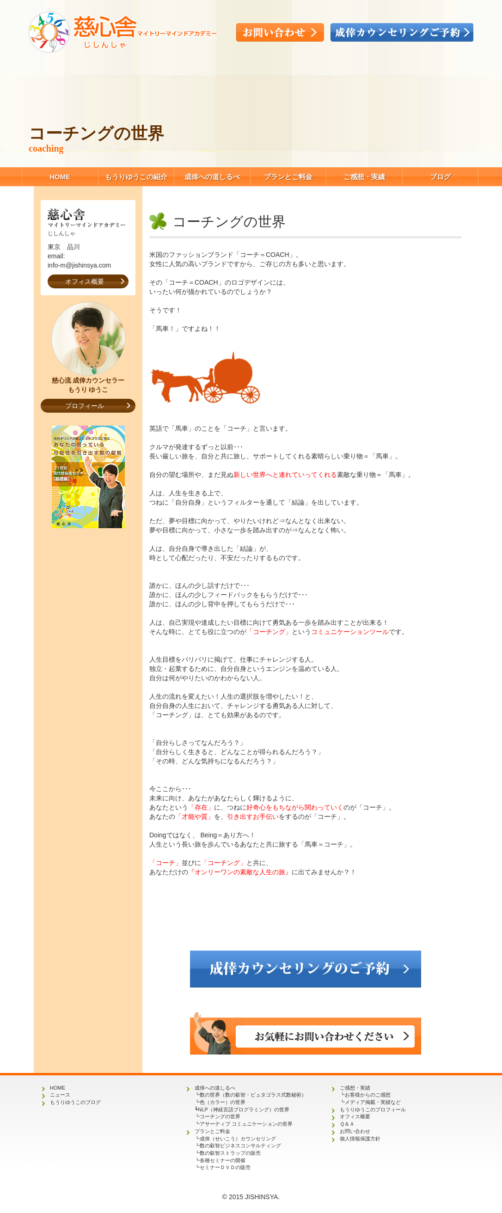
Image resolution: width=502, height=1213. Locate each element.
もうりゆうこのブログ (75, 1102)
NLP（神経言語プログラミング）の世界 (243, 1109)
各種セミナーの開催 (222, 1160)
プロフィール (84, 405)
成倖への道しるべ (212, 177)
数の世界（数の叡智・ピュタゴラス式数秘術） (253, 1094)
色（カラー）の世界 (222, 1102)
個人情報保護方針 (360, 1138)
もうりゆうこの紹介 (136, 177)
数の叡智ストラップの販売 (230, 1153)
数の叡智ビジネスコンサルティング (240, 1145)
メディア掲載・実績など (373, 1102)
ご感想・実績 (364, 177)
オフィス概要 (84, 281)
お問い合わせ (355, 1131)
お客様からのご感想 (368, 1094)
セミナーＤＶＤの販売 (225, 1167)
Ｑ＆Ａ (347, 1124)
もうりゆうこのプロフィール (373, 1109)
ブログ (440, 177)
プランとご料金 (288, 177)
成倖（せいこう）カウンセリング (238, 1138)
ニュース (60, 1094)
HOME (59, 177)
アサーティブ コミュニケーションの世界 (246, 1124)
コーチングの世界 (220, 1116)
